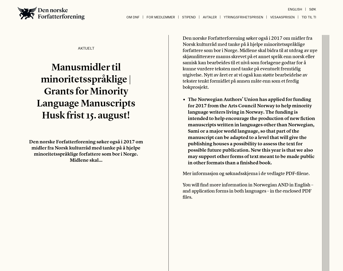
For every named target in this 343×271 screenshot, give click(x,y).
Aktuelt (86, 48)
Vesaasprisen (282, 17)
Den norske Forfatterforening (51, 13)
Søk (312, 9)
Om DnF (133, 17)
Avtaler (210, 17)
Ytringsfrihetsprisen (243, 17)
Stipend (189, 17)
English (295, 9)
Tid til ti (309, 17)
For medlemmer (161, 17)
